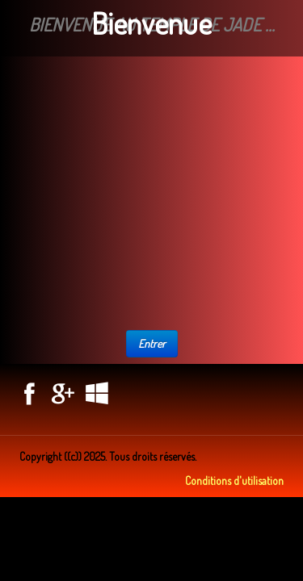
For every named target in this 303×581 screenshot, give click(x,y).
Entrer (152, 343)
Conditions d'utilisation (234, 480)
